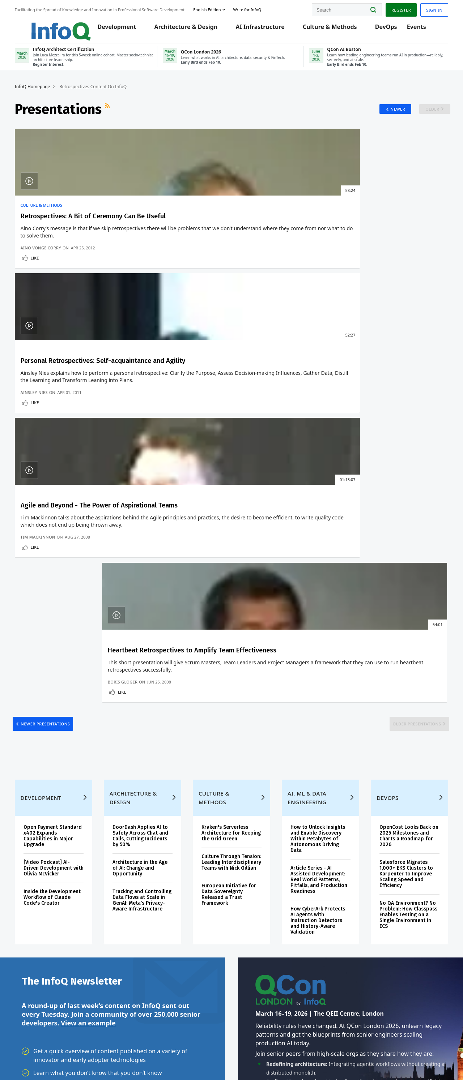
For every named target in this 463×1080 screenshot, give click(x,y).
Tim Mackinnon (259, 303)
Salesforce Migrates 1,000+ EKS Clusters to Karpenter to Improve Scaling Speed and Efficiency (402, 514)
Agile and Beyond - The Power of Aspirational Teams (280, 231)
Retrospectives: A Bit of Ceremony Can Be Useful (67, 227)
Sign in (427, 8)
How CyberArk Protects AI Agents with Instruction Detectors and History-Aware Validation (316, 560)
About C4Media (39, 953)
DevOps (387, 30)
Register (394, 8)
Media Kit (32, 964)
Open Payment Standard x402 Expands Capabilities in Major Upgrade (59, 476)
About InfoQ (35, 941)
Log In (29, 883)
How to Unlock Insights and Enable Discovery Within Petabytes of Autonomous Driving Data (316, 479)
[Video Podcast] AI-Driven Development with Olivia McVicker (54, 508)
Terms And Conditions (366, 1060)
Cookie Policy (406, 1060)
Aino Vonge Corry (47, 303)
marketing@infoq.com (188, 1054)
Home (28, 859)
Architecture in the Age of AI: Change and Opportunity (143, 508)
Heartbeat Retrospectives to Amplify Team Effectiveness (379, 235)
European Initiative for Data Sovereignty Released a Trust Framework (230, 540)
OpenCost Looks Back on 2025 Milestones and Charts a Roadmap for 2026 (404, 476)
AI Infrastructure (261, 30)
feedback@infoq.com (43, 1060)
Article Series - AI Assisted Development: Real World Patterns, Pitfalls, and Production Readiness (317, 520)
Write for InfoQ (39, 918)
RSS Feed (115, 115)
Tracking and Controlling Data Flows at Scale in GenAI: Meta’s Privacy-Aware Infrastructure (143, 543)
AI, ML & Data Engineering (305, 438)
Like (42, 313)
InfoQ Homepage (39, 93)
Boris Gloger (365, 303)
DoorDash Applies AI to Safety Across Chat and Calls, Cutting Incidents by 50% (144, 476)
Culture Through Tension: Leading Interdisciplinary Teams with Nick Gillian (231, 505)
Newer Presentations (56, 354)
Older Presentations (406, 354)
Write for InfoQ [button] (254, 8)
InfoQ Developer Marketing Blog (40, 982)
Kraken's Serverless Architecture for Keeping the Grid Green (231, 473)
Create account (40, 871)
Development (117, 30)
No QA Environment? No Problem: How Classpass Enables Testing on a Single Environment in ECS (403, 555)
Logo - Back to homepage (51, 26)
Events (417, 30)
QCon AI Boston (161, 893)
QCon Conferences (42, 895)
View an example (88, 667)
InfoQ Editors (36, 929)
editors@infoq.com (137, 1054)
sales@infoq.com (87, 1054)
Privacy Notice (324, 1060)
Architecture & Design (186, 30)
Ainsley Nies (148, 303)
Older (423, 115)
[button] (78, 790)
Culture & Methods (331, 30)
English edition (214, 8)
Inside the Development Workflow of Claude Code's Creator (59, 538)
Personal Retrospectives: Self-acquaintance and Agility (176, 231)
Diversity (31, 999)
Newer (386, 115)
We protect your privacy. (46, 805)
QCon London (159, 875)
